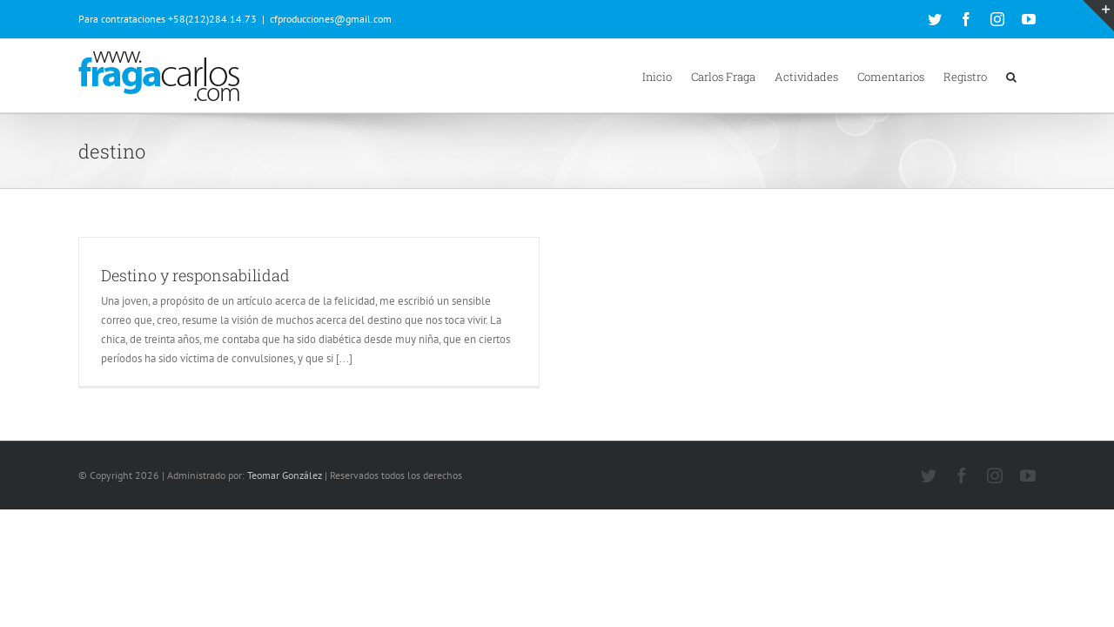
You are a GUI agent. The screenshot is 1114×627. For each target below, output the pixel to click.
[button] (1030, 75)
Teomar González (284, 475)
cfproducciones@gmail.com (331, 18)
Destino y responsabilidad (195, 275)
